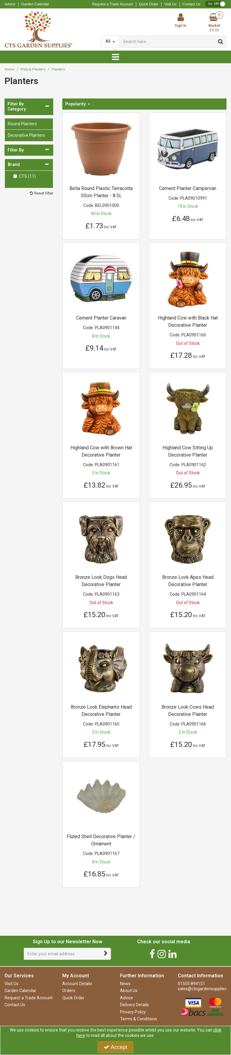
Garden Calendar (35, 4)
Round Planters (22, 123)
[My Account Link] (180, 20)
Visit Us (170, 4)
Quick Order (149, 4)
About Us (128, 990)
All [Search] (108, 41)
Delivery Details (134, 1004)
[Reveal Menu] (115, 57)
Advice (10, 4)
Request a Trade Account (112, 4)
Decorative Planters (26, 135)
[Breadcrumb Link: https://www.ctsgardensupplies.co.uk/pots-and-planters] (33, 69)
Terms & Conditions (138, 1018)
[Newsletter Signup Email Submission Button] (105, 954)
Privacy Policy (133, 1012)
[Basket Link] (214, 23)
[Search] (167, 42)
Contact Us (191, 4)
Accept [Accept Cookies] (115, 1047)
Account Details (77, 983)
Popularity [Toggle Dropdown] (76, 103)
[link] (152, 954)
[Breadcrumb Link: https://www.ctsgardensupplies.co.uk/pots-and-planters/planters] (58, 69)
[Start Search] (220, 42)
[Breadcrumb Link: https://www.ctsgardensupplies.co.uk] (9, 69)
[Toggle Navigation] (115, 57)
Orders (68, 990)
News (125, 983)
